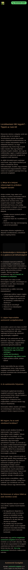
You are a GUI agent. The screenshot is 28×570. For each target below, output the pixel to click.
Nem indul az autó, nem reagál (14, 348)
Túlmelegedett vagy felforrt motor (15, 356)
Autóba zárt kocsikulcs (11, 354)
